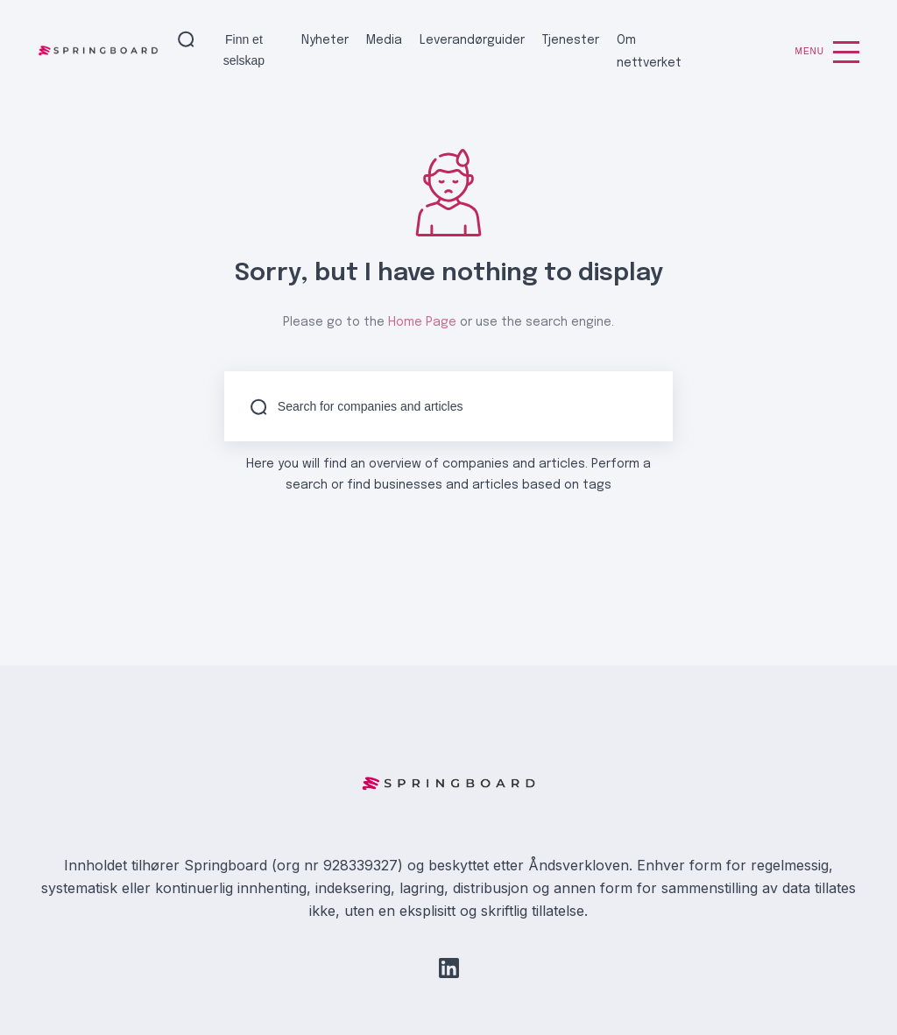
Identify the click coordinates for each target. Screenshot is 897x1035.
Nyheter (325, 40)
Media (384, 40)
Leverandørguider (472, 40)
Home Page (422, 322)
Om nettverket (649, 51)
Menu (827, 52)
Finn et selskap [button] (244, 49)
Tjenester (570, 40)
